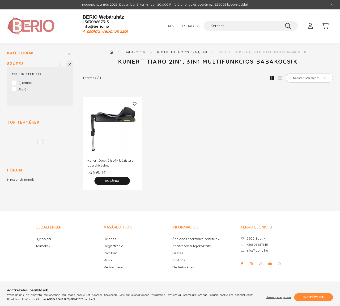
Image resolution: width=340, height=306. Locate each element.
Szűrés (15, 63)
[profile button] (310, 26)
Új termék (25, 83)
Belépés (110, 239)
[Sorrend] (309, 78)
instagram (251, 264)
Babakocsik (135, 52)
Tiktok (260, 264)
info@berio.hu (96, 26)
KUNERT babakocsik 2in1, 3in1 (182, 52)
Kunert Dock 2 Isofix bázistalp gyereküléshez (110, 162)
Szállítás (178, 260)
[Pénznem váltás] (189, 26)
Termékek (42, 246)
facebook (241, 264)
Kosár (108, 260)
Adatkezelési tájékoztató (191, 246)
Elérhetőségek (183, 267)
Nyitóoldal (43, 239)
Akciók (23, 89)
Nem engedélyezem (278, 297)
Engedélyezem (313, 297)
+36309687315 (96, 22)
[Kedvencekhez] (134, 104)
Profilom (110, 253)
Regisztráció (113, 246)
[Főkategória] (111, 52)
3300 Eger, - (255, 239)
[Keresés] (251, 26)
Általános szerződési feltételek (195, 239)
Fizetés (177, 253)
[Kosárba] (112, 181)
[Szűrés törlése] (60, 63)
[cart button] (325, 26)
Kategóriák (20, 53)
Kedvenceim (113, 267)
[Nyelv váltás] (169, 26)
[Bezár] (331, 4)
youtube (270, 264)
